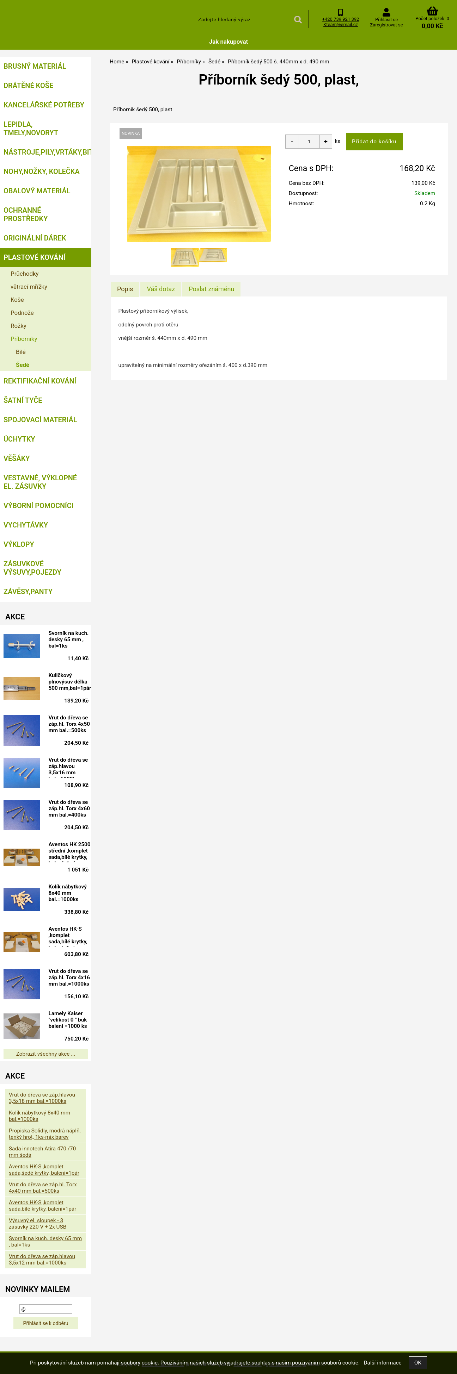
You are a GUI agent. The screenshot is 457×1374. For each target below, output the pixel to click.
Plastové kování (34, 257)
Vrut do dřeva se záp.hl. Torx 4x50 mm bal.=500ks (69, 723)
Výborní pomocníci (39, 505)
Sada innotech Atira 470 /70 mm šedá (42, 1151)
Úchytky (19, 439)
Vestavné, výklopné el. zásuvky (40, 482)
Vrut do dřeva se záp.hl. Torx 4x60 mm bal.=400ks (69, 808)
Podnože (22, 312)
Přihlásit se (386, 19)
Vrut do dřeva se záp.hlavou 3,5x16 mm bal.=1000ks (68, 767)
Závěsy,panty (28, 591)
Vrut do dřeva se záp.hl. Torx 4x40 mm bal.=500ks (43, 1187)
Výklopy (19, 544)
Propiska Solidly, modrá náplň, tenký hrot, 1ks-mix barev (44, 1134)
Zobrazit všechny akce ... (45, 1054)
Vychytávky (26, 525)
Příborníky (24, 338)
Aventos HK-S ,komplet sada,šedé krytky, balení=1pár (44, 1169)
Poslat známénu (211, 289)
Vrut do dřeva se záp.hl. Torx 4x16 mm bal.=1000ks (69, 977)
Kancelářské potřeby (44, 105)
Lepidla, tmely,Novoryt (31, 128)
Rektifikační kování (40, 381)
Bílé (21, 351)
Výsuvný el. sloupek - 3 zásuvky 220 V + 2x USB (37, 1223)
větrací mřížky (29, 286)
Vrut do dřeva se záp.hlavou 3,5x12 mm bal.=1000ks (42, 1259)
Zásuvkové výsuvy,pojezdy (32, 568)
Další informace (382, 1363)
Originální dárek (35, 238)
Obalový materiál (37, 191)
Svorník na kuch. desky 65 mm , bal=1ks (68, 639)
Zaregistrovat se (386, 24)
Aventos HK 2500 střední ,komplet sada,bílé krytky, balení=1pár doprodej (69, 851)
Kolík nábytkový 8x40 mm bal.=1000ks (67, 893)
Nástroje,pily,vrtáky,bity (47, 152)
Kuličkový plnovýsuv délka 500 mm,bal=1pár (69, 681)
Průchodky (24, 273)
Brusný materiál (35, 66)
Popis (125, 289)
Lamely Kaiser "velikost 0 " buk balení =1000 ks (67, 1019)
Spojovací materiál (40, 420)
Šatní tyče (23, 400)
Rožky (18, 325)
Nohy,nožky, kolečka (42, 171)
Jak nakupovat (228, 41)
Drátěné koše (28, 85)
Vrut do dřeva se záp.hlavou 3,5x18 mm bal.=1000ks (42, 1098)
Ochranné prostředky (26, 214)
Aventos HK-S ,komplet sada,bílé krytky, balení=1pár (67, 936)
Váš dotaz (161, 289)
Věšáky (17, 458)
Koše (17, 299)
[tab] (125, 289)
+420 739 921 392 (340, 19)
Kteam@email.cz (340, 24)
